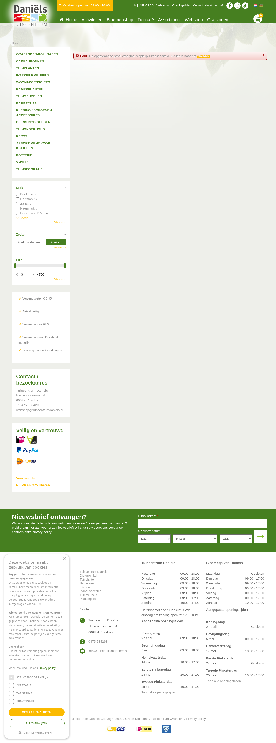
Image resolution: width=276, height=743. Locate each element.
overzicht (203, 56)
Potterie (24, 155)
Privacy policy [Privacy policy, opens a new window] (47, 668)
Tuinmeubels (88, 595)
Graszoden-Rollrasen (37, 54)
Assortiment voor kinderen (33, 145)
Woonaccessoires (33, 82)
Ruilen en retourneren (33, 485)
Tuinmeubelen (29, 96)
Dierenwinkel (88, 575)
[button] (37, 732)
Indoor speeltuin (90, 591)
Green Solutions (137, 719)
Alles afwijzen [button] (37, 723)
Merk (19, 187)
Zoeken (21, 234)
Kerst (21, 136)
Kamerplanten (29, 89)
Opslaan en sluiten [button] (37, 712)
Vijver (22, 162)
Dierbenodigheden (33, 122)
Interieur (85, 587)
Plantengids (88, 599)
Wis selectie (60, 222)
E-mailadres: (148, 516)
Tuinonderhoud (30, 129)
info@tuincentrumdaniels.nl (107, 651)
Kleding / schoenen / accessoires (34, 112)
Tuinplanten (27, 68)
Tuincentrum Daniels (93, 571)
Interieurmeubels (32, 75)
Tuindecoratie (29, 169)
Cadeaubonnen (30, 61)
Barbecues (26, 103)
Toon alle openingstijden (158, 692)
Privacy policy (196, 719)
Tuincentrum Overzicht (167, 719)
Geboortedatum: (149, 531)
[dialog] (36, 646)
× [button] (64, 559)
